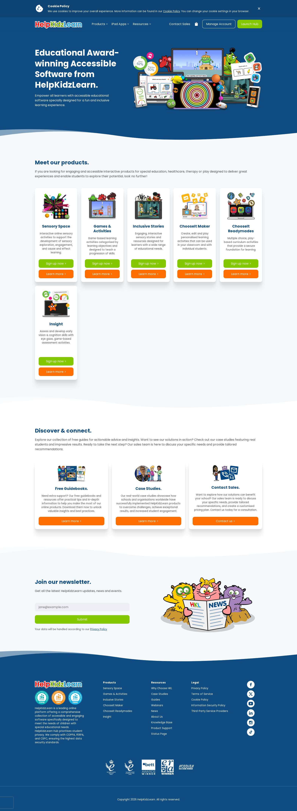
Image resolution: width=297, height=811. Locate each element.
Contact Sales (179, 24)
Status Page (159, 734)
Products (98, 24)
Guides (155, 699)
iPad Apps (119, 24)
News (154, 711)
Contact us (224, 521)
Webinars (157, 705)
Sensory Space (112, 688)
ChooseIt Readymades (117, 711)
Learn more (54, 274)
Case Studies (159, 694)
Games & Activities (115, 694)
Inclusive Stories (113, 699)
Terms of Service (202, 694)
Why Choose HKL (161, 688)
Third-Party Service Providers (209, 711)
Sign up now (55, 263)
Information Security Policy (208, 705)
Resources (140, 24)
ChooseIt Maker (113, 705)
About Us (157, 717)
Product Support (161, 728)
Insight (107, 717)
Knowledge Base (161, 722)
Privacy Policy (98, 629)
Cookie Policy (171, 11)
